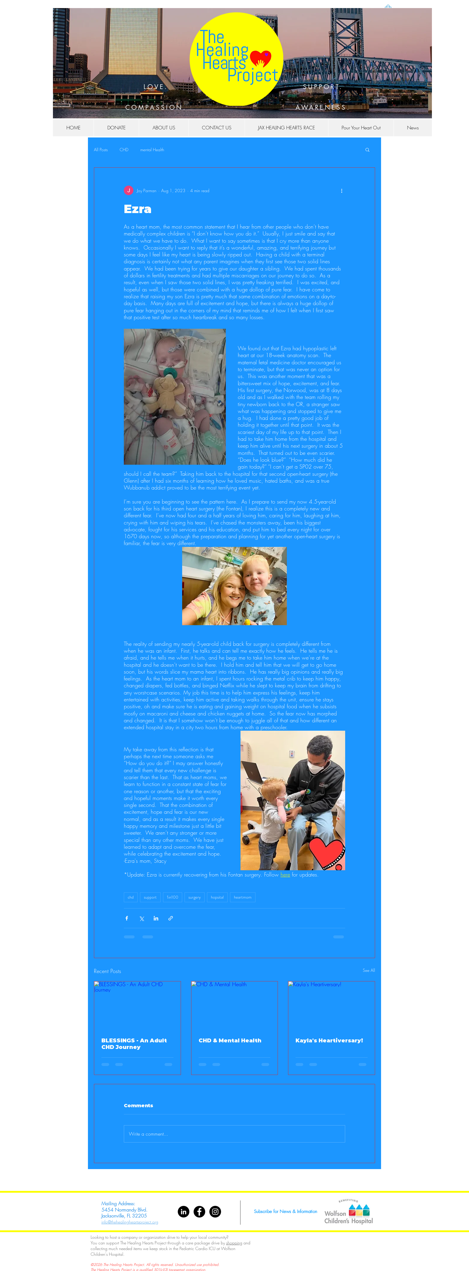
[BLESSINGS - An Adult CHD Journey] (137, 1005)
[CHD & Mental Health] (234, 1005)
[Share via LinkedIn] (156, 918)
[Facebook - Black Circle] (199, 1212)
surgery (194, 897)
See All (369, 970)
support (150, 897)
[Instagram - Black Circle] (215, 1212)
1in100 (172, 897)
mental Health (152, 149)
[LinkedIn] (183, 1212)
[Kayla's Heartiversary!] (331, 1005)
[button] (413, 127)
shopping (234, 1243)
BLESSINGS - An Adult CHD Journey (134, 1043)
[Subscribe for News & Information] (285, 1212)
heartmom (243, 897)
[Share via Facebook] (127, 918)
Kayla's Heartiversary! (329, 1040)
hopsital (217, 897)
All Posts (101, 149)
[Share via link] (170, 918)
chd (131, 897)
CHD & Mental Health (230, 1040)
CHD (124, 149)
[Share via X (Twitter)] (141, 918)
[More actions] (341, 190)
